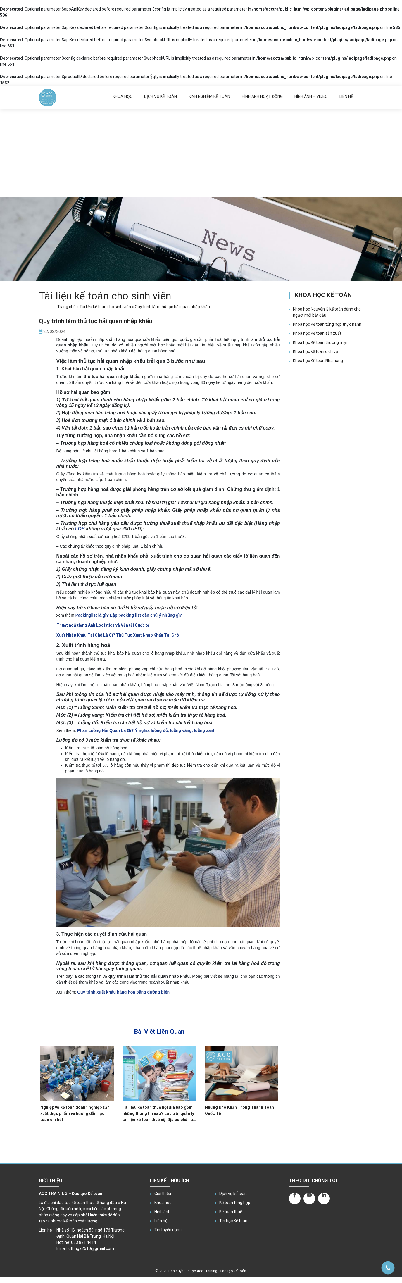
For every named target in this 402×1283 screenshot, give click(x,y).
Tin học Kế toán (233, 1220)
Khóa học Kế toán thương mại (320, 342)
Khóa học (122, 96)
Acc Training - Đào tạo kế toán (221, 1271)
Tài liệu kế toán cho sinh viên (105, 306)
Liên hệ (346, 96)
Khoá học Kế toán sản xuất (317, 333)
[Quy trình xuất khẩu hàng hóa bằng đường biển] (123, 992)
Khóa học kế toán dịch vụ (315, 351)
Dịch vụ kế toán (160, 96)
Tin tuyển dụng (168, 1229)
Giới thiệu (162, 1193)
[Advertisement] (201, 153)
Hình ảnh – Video (311, 96)
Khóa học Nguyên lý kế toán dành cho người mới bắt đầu (327, 312)
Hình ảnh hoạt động (262, 96)
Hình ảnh (162, 1211)
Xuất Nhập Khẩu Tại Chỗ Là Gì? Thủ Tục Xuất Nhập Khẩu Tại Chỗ (117, 635)
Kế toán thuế (230, 1211)
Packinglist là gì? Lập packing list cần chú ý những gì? (128, 615)
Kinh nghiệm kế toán (209, 96)
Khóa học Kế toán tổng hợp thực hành (327, 324)
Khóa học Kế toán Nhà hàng (318, 360)
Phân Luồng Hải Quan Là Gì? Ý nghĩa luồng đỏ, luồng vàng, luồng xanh (146, 730)
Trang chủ (66, 306)
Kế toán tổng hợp (234, 1202)
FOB (80, 528)
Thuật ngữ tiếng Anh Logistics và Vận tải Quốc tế (102, 625)
